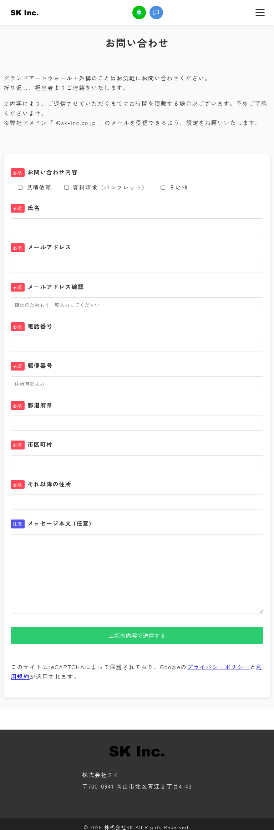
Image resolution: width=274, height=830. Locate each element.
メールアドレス (41, 247)
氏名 (25, 208)
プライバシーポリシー (218, 666)
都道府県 (32, 405)
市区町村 (32, 444)
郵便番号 (32, 366)
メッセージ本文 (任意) (51, 523)
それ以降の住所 (41, 484)
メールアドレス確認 (47, 287)
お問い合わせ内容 (44, 172)
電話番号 (32, 326)
